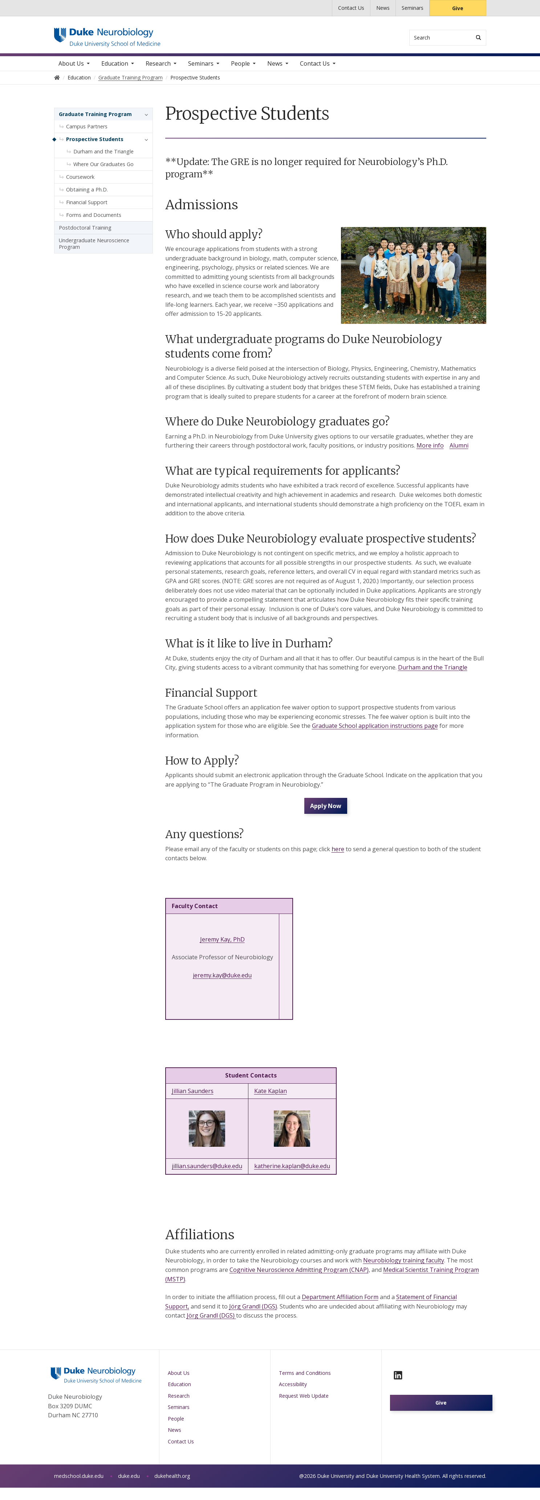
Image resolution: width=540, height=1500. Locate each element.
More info (430, 451)
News (383, 7)
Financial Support (86, 207)
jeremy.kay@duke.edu (222, 988)
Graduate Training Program (95, 119)
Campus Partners (86, 131)
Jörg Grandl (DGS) (253, 1319)
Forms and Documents (93, 220)
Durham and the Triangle (432, 673)
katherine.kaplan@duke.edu (292, 1179)
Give (457, 8)
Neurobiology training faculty (403, 1273)
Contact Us (351, 7)
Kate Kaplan (270, 1103)
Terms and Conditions (305, 1385)
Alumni (459, 451)
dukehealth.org (172, 1488)
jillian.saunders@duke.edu (207, 1179)
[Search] (478, 37)
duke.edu (129, 1488)
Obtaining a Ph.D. (87, 194)
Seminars (412, 7)
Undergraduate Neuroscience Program (94, 249)
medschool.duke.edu (78, 1488)
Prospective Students (94, 144)
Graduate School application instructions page (375, 731)
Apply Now (325, 816)
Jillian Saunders (193, 1103)
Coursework (80, 182)
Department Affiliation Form (340, 1310)
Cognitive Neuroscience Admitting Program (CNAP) (299, 1282)
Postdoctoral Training (85, 233)
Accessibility (293, 1396)
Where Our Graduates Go (103, 169)
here (338, 862)
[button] (145, 120)
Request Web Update (304, 1408)
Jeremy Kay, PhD (222, 952)
